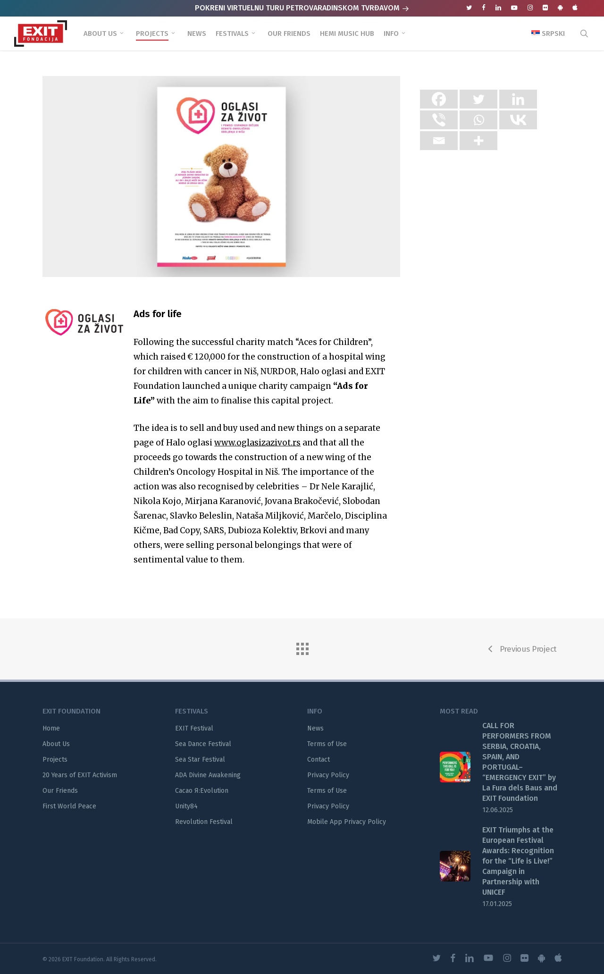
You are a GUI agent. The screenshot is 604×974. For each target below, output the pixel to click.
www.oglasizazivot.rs (257, 464)
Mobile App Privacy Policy (346, 822)
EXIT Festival (194, 728)
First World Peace (69, 806)
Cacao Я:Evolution (201, 791)
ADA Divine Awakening (208, 775)
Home (51, 728)
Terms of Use (327, 744)
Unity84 (186, 806)
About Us (56, 744)
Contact (318, 760)
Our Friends (60, 791)
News (315, 728)
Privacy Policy (328, 775)
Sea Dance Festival (203, 744)
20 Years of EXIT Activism (79, 775)
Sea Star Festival (200, 760)
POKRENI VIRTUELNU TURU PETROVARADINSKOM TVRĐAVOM (302, 7)
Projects (54, 760)
